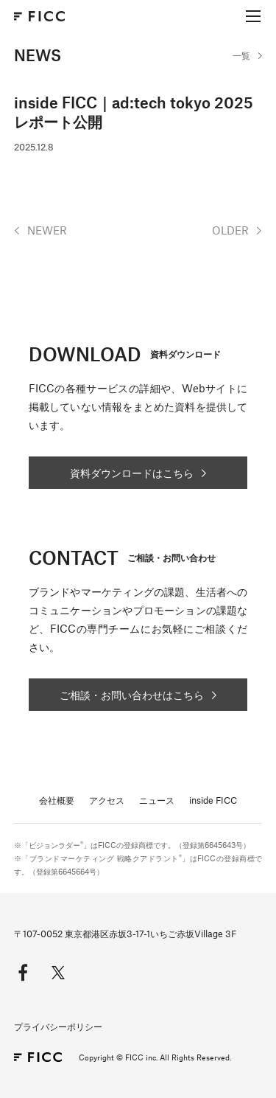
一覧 (241, 55)
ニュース (156, 800)
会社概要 (56, 800)
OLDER (230, 230)
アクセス (106, 800)
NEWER (47, 230)
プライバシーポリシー (58, 1026)
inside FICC (213, 800)
